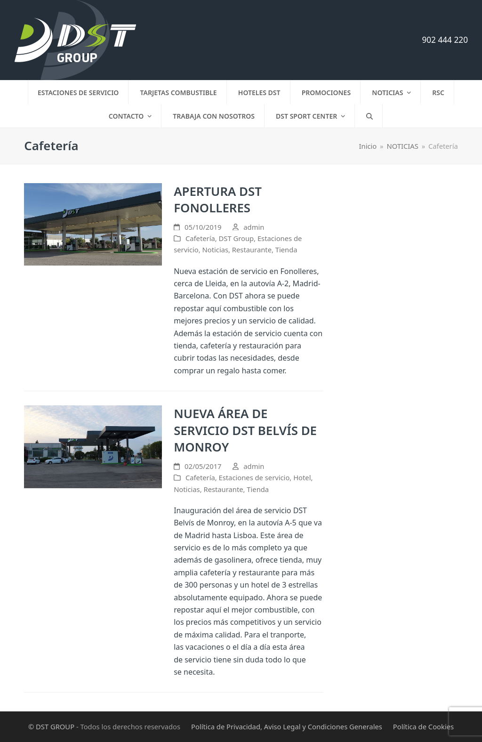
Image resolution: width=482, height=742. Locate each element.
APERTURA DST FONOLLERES (218, 200)
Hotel (302, 477)
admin (253, 227)
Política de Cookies (423, 726)
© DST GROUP (51, 726)
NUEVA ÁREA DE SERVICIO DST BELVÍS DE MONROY (245, 430)
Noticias (215, 249)
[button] (369, 116)
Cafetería (200, 238)
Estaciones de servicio (254, 477)
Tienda (286, 249)
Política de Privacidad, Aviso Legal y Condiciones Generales (286, 726)
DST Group (236, 238)
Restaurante (252, 249)
